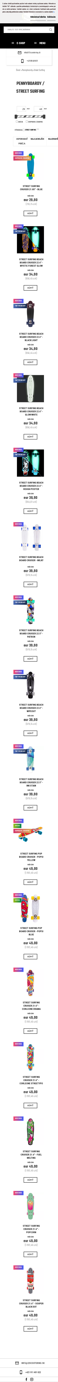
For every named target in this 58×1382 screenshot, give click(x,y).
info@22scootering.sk (32, 53)
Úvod (18, 70)
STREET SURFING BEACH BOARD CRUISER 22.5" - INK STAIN (31, 782)
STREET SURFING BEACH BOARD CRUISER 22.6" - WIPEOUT (31, 708)
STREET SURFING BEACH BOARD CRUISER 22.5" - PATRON (31, 633)
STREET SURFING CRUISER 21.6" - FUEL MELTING (31, 1154)
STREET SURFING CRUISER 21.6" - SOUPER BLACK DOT (31, 1303)
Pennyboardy (27, 70)
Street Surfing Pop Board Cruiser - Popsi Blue (31, 931)
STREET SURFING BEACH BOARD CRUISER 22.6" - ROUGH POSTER (31, 486)
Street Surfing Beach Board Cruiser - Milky (31, 559)
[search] (50, 30)
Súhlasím (51, 17)
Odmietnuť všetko (38, 17)
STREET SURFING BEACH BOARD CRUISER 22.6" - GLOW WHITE (31, 411)
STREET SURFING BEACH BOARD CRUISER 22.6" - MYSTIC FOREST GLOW (31, 262)
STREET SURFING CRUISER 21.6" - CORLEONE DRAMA (31, 1005)
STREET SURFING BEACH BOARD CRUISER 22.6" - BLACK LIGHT (31, 337)
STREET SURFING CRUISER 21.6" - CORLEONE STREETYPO (31, 1080)
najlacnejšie (37, 139)
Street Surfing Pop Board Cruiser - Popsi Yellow (31, 857)
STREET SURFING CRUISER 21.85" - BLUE (31, 188)
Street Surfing (39, 70)
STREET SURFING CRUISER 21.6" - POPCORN (31, 1229)
